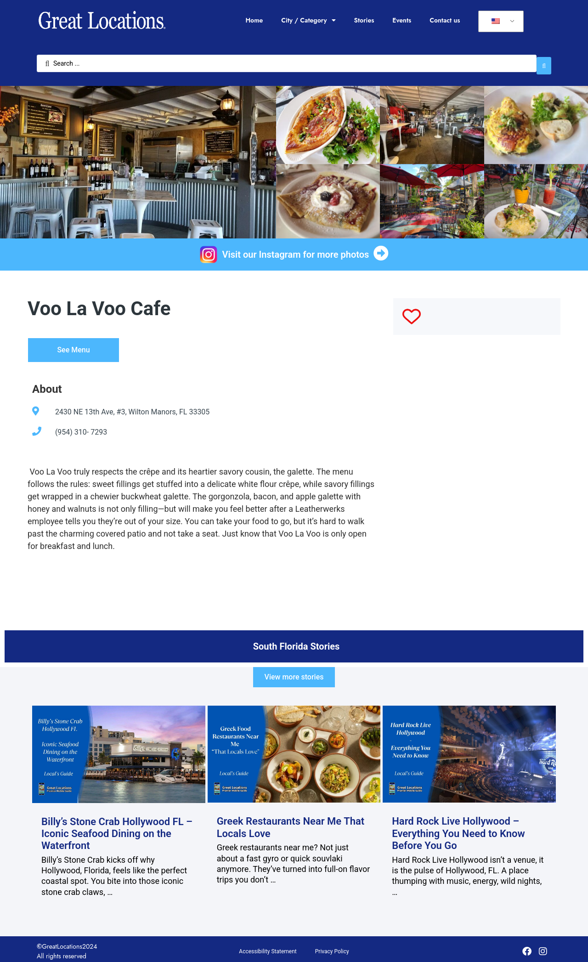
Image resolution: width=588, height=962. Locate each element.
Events (401, 20)
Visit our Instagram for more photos (295, 249)
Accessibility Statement (267, 947)
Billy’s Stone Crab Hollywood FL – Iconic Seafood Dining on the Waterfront (116, 829)
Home (254, 20)
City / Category (308, 20)
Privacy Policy (332, 947)
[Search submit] (544, 61)
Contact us (445, 20)
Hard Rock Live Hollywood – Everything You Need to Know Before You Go (458, 829)
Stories (364, 20)
